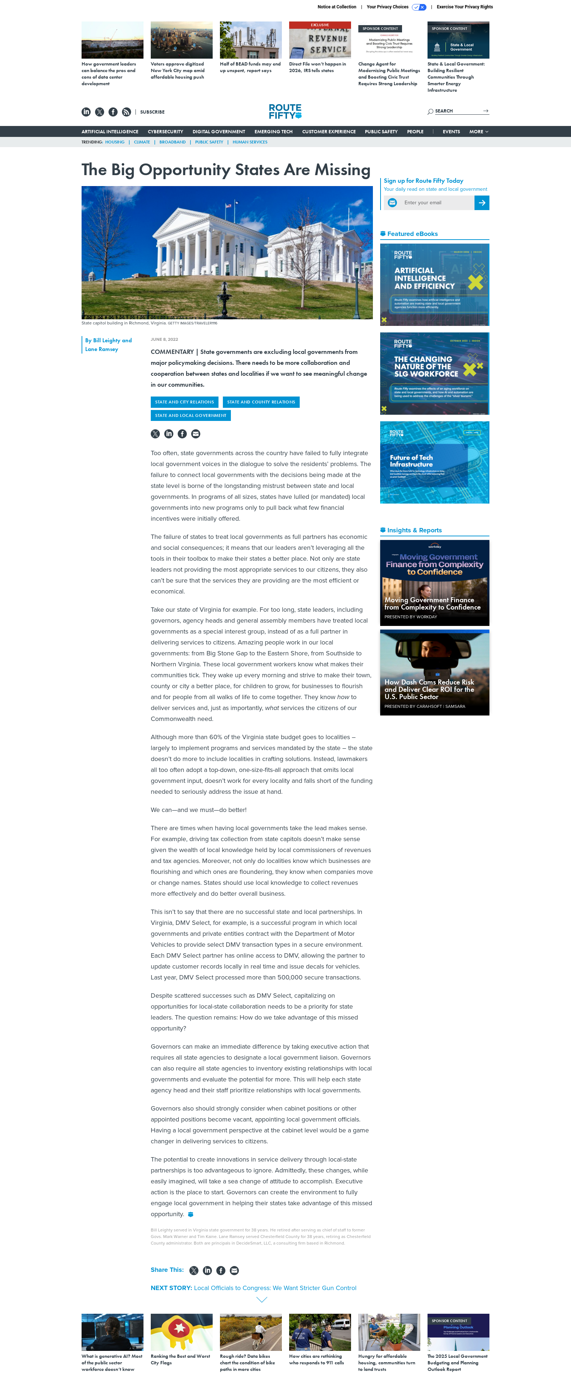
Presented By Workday (411, 617)
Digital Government (219, 131)
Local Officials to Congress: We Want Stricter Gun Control (275, 1288)
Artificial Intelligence (110, 131)
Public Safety (381, 131)
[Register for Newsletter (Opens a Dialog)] (481, 203)
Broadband (173, 142)
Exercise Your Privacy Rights (465, 6)
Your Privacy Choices (396, 7)
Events (451, 131)
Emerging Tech (274, 131)
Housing (115, 142)
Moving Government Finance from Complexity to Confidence (433, 603)
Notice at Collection (337, 6)
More (479, 131)
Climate (142, 142)
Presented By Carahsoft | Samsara (425, 706)
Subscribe (152, 112)
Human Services (250, 142)
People (415, 131)
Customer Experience (329, 131)
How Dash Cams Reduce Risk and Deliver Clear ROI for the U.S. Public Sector (429, 689)
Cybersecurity (165, 131)
